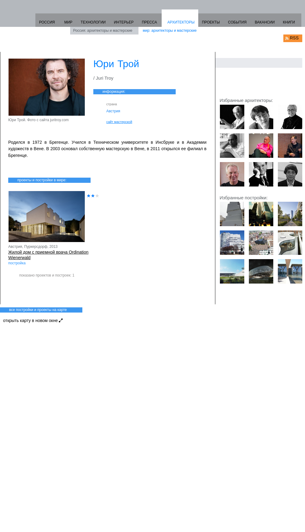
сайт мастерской (119, 122)
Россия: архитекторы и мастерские (102, 30)
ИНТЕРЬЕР (124, 22)
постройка (17, 263)
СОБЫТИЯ (237, 22)
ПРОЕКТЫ (211, 22)
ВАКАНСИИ (264, 22)
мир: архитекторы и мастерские (170, 30)
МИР (68, 22)
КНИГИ (289, 22)
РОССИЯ (47, 22)
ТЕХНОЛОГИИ (93, 22)
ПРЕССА (149, 22)
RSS (294, 37)
